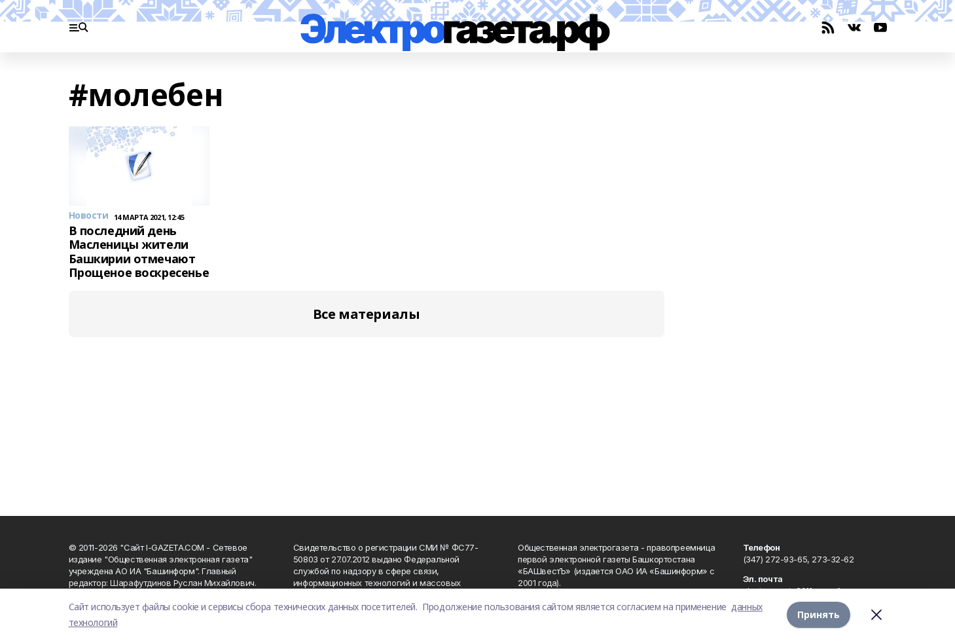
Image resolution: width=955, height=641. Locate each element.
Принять (818, 614)
